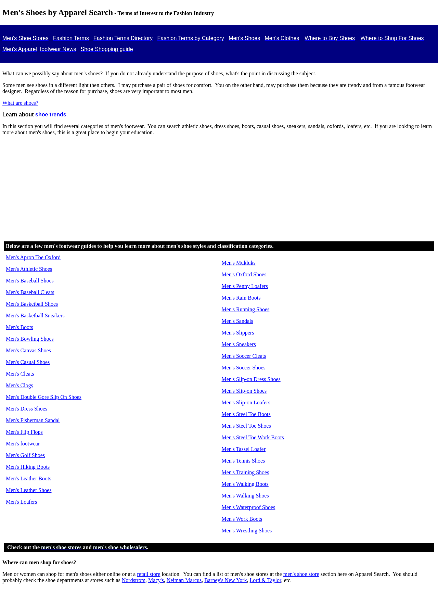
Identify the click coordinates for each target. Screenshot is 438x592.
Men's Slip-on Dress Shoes (251, 379)
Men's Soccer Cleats (244, 356)
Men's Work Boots (242, 519)
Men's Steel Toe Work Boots (253, 437)
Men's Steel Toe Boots (246, 414)
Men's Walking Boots (245, 484)
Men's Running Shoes (246, 309)
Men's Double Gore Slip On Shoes (43, 397)
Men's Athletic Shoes (29, 269)
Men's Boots (19, 327)
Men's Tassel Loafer (244, 449)
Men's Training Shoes (245, 472)
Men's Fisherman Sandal (33, 420)
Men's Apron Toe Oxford (33, 257)
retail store (148, 574)
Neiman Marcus (184, 580)
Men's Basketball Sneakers (35, 315)
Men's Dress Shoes (26, 409)
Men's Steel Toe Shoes (246, 426)
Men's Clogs (19, 385)
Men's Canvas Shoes (28, 350)
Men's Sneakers (239, 344)
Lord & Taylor (265, 580)
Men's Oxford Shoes (244, 274)
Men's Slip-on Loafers (246, 402)
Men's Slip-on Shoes (244, 391)
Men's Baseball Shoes (30, 281)
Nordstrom (133, 580)
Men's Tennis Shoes (243, 461)
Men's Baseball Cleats (30, 292)
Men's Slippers (238, 333)
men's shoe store (301, 574)
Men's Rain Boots (241, 298)
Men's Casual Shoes (28, 362)
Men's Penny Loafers (245, 286)
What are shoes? (20, 103)
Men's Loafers (21, 502)
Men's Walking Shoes (245, 496)
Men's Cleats (20, 374)
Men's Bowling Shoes (30, 339)
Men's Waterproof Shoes (248, 507)
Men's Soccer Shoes (244, 367)
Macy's (156, 580)
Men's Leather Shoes (29, 490)
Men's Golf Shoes (25, 455)
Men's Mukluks (239, 263)
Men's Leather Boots (28, 478)
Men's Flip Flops (24, 432)
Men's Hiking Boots (28, 467)
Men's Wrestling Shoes (247, 530)
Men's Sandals (237, 321)
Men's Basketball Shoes (32, 304)
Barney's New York (225, 580)
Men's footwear (23, 443)
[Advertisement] (219, 189)
